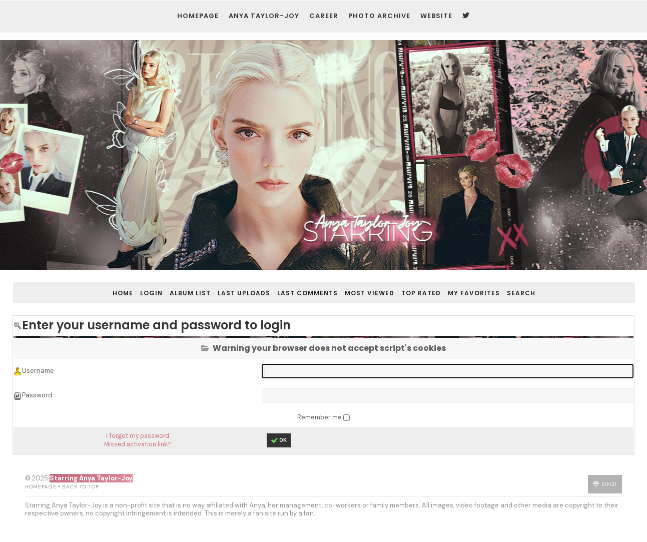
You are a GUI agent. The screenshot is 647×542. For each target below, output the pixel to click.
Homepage (193, 20)
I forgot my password (139, 438)
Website (432, 20)
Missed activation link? (139, 446)
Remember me (320, 419)
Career (319, 20)
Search (528, 286)
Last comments (314, 286)
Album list (197, 286)
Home (130, 286)
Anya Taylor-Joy (259, 20)
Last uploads (251, 286)
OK (279, 443)
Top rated (428, 286)
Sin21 (627, 496)
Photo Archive (375, 20)
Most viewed (376, 286)
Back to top (62, 498)
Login (158, 286)
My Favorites (481, 286)
